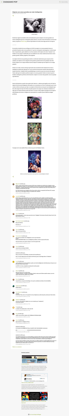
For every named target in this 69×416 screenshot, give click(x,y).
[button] (13, 15)
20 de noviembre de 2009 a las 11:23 (23, 226)
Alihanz (17, 270)
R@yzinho (18, 183)
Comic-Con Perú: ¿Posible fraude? (27, 382)
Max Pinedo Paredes (20, 221)
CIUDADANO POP (10, 2)
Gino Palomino (19, 292)
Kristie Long (23, 41)
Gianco (17, 213)
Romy (17, 313)
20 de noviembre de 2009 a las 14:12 (23, 243)
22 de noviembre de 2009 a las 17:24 (23, 303)
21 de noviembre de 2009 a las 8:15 (23, 289)
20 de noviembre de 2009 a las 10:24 (23, 210)
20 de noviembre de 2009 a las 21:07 (23, 276)
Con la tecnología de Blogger (34, 414)
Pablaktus (18, 299)
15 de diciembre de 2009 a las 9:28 (22, 331)
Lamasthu (18, 196)
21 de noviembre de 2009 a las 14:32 (23, 296)
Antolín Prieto (18, 285)
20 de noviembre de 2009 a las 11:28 (23, 232)
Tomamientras (19, 235)
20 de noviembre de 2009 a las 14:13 (23, 249)
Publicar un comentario (17, 346)
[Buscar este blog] (62, 2)
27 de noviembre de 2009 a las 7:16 (23, 323)
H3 (16, 307)
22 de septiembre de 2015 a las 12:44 (23, 344)
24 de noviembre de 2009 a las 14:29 (23, 310)
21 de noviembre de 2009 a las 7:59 (23, 282)
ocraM (17, 261)
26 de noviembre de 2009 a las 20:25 (23, 316)
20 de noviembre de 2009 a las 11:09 (23, 217)
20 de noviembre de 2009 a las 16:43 (23, 258)
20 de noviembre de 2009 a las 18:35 (23, 267)
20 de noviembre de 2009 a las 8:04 (23, 193)
